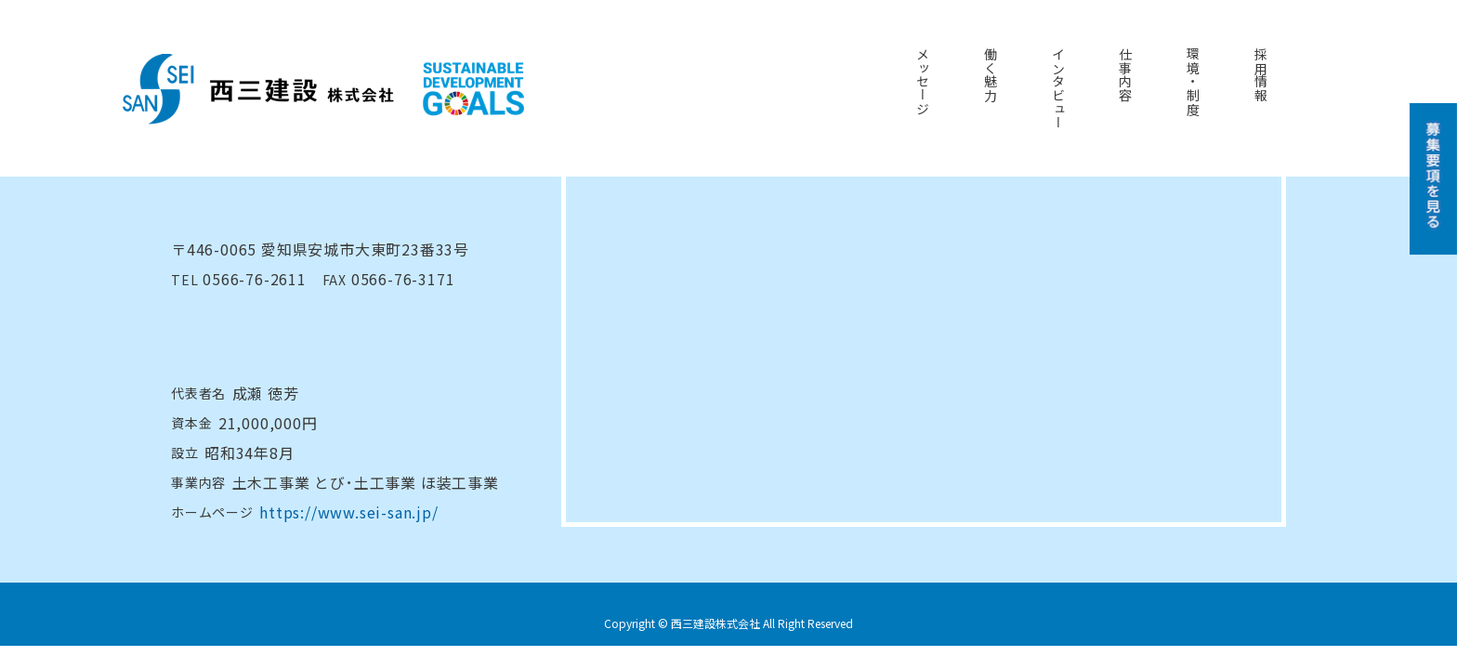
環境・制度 (1193, 81)
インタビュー (1058, 88)
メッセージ (922, 81)
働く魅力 (990, 74)
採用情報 (1261, 74)
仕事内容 (1125, 74)
